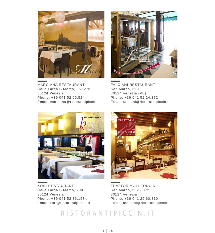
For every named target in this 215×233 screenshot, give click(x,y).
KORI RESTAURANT (56, 185)
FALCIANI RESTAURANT (133, 84)
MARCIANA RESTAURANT (61, 84)
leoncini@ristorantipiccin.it (147, 203)
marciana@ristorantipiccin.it (75, 102)
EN (111, 231)
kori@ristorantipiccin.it (70, 203)
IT (103, 231)
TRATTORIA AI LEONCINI (134, 185)
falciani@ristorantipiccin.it (146, 102)
